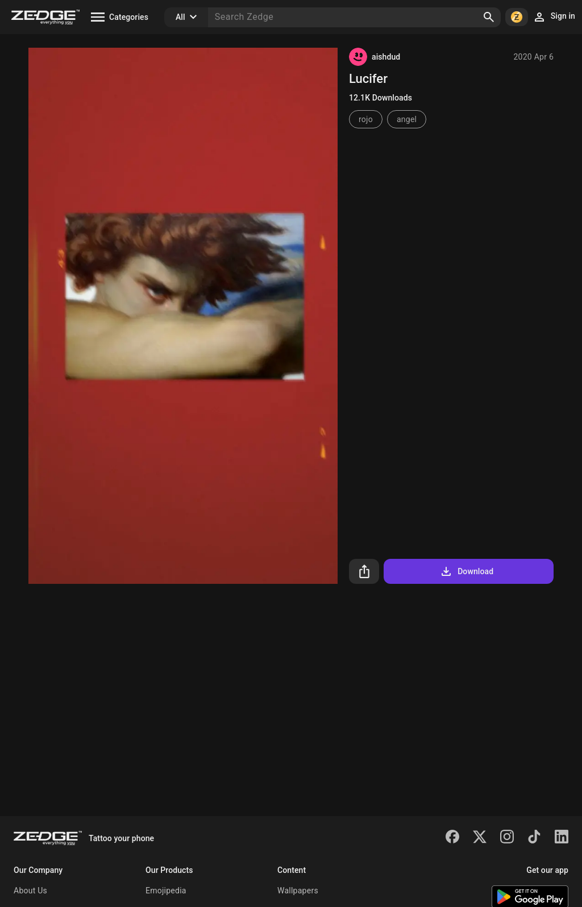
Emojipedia (166, 890)
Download (466, 571)
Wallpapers (297, 890)
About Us (30, 890)
